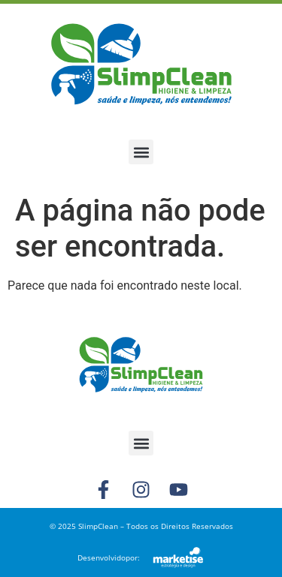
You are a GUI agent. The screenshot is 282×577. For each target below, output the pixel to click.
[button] (141, 152)
